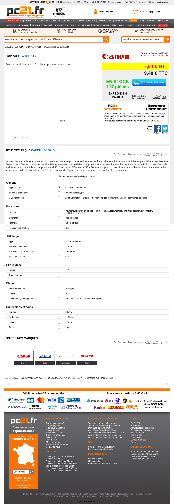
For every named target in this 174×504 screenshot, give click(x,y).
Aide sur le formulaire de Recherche (104, 435)
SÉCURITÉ (47, 25)
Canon (24, 363)
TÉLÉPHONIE (118, 25)
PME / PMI (135, 423)
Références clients (54, 432)
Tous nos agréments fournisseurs (103, 423)
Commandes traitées (156, 2)
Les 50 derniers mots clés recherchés (105, 437)
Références (133, 2)
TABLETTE (56, 21)
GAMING (81, 21)
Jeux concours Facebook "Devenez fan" (106, 432)
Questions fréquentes (55, 435)
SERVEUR (10, 25)
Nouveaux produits (54, 459)
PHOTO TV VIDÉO (101, 25)
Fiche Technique (120, 154)
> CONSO (18, 47)
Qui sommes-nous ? (55, 423)
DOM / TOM (135, 437)
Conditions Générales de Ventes (102, 430)
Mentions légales (53, 442)
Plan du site (51, 440)
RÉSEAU (36, 25)
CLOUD (70, 25)
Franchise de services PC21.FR (102, 463)
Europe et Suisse (138, 440)
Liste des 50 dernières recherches (24, 486)
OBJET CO (163, 21)
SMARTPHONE (133, 25)
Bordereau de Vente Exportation (145, 451)
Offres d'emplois (95, 459)
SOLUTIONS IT (83, 25)
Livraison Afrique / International (144, 454)
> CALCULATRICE (33, 47)
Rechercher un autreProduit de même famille (154, 154)
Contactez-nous (114, 2)
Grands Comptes (138, 432)
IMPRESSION (121, 21)
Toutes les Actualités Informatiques (61, 470)
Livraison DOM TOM (139, 459)
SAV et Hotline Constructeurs (101, 447)
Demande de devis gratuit (99, 428)
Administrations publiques (142, 428)
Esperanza (66, 363)
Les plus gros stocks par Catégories (62, 468)
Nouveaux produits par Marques (60, 461)
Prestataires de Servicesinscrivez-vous (24, 479)
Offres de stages (95, 461)
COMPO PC (69, 21)
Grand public (136, 435)
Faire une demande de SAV (100, 449)
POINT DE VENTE (147, 21)
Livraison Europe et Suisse (142, 456)
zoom (62, 121)
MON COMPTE (106, 12)
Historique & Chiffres (55, 428)
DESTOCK (163, 25)
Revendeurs (136, 425)
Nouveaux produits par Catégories (61, 463)
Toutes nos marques (135, 154)
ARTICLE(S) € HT (150, 12)
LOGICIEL (59, 25)
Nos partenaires (53, 430)
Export (133, 442)
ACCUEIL (9, 47)
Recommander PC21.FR (57, 444)
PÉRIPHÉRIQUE (105, 21)
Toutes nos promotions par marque (104, 425)
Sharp (86, 363)
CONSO (133, 21)
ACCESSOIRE (149, 25)
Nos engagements (54, 425)
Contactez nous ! (53, 447)
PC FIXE (45, 21)
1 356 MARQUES (13, 21)
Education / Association (141, 430)
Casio (44, 363)
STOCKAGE (23, 25)
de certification (69, 31)
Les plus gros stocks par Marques (61, 466)
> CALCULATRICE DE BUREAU (56, 47)
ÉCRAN (91, 21)
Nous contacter (152, 31)
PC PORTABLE (31, 21)
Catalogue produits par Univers (60, 456)
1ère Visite (51, 437)
